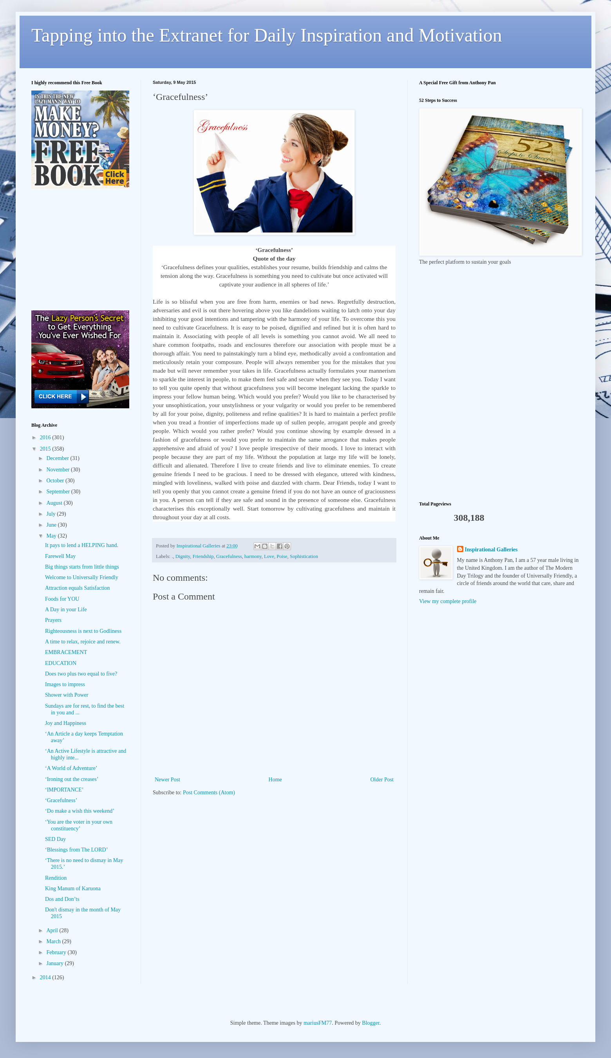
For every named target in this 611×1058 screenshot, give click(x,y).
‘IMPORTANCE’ (64, 790)
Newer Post (167, 780)
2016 (46, 437)
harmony (253, 556)
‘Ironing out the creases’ (71, 779)
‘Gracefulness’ (61, 800)
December (58, 458)
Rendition (56, 878)
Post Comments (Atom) (209, 792)
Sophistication (304, 556)
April (52, 930)
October (55, 481)
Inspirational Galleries (491, 550)
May (52, 536)
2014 (46, 977)
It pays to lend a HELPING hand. (81, 545)
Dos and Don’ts (62, 899)
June (52, 525)
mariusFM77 (318, 1023)
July (51, 514)
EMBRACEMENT (66, 652)
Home (275, 780)
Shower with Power (66, 695)
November (58, 470)
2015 (46, 449)
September (58, 492)
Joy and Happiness (65, 723)
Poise (282, 556)
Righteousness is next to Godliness (83, 631)
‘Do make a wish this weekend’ (79, 811)
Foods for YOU (62, 599)
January (55, 963)
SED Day (55, 839)
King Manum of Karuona (73, 888)
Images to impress (65, 684)
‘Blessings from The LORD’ (76, 850)
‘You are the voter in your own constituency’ (78, 825)
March (54, 941)
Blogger (370, 1023)
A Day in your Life (66, 609)
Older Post (382, 780)
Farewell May (60, 556)
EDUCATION (60, 663)
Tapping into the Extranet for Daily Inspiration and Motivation (266, 35)
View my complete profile (448, 601)
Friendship (203, 556)
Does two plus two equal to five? (81, 674)
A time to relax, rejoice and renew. (83, 642)
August (54, 503)
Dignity (182, 556)
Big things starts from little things (82, 567)
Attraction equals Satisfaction (77, 588)
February (56, 952)
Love (269, 556)
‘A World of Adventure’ (71, 768)
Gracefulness (229, 556)
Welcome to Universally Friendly (81, 577)
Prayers (53, 620)
